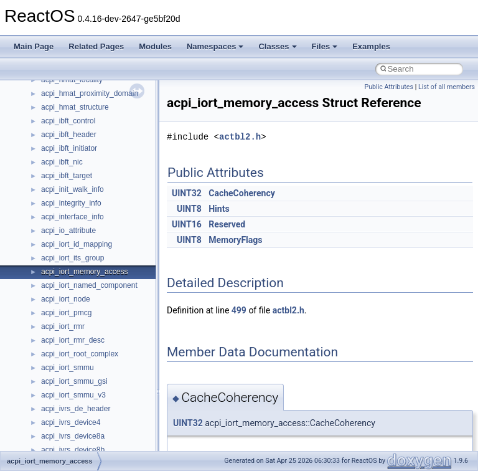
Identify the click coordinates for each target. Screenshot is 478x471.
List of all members (446, 87)
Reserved (227, 224)
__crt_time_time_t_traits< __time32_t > (106, 414)
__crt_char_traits (68, 85)
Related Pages (96, 46)
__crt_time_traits (68, 441)
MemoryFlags (235, 240)
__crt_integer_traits (73, 154)
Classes (277, 46)
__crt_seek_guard (71, 345)
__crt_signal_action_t (76, 359)
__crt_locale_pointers (76, 236)
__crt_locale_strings (74, 277)
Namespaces (215, 46)
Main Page (34, 46)
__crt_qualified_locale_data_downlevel (105, 332)
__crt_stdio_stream (73, 373)
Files (325, 46)
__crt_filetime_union (74, 140)
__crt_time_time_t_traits (81, 400)
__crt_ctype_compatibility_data (92, 126)
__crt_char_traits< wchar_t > (88, 112)
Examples (371, 46)
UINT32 (187, 193)
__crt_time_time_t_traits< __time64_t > (106, 428)
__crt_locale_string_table (82, 263)
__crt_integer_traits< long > (86, 167)
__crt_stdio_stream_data (82, 387)
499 (239, 310)
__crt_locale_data (70, 208)
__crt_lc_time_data (72, 195)
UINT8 (189, 209)
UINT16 (187, 224)
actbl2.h (240, 137)
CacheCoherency (242, 193)
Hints (219, 209)
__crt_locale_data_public (82, 222)
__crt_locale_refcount (77, 249)
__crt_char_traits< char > (82, 99)
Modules (155, 46)
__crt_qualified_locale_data (86, 318)
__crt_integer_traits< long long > (94, 181)
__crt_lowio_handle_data (82, 291)
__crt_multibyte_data (75, 304)
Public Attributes (388, 87)
